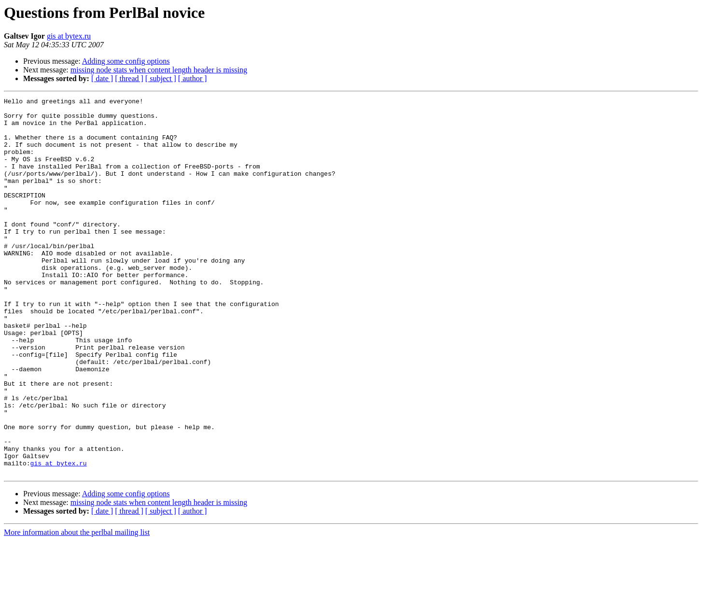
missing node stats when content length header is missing (158, 70)
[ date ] (102, 78)
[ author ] (192, 78)
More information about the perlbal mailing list (77, 607)
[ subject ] (160, 78)
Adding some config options (126, 61)
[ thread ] (129, 78)
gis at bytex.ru (69, 36)
